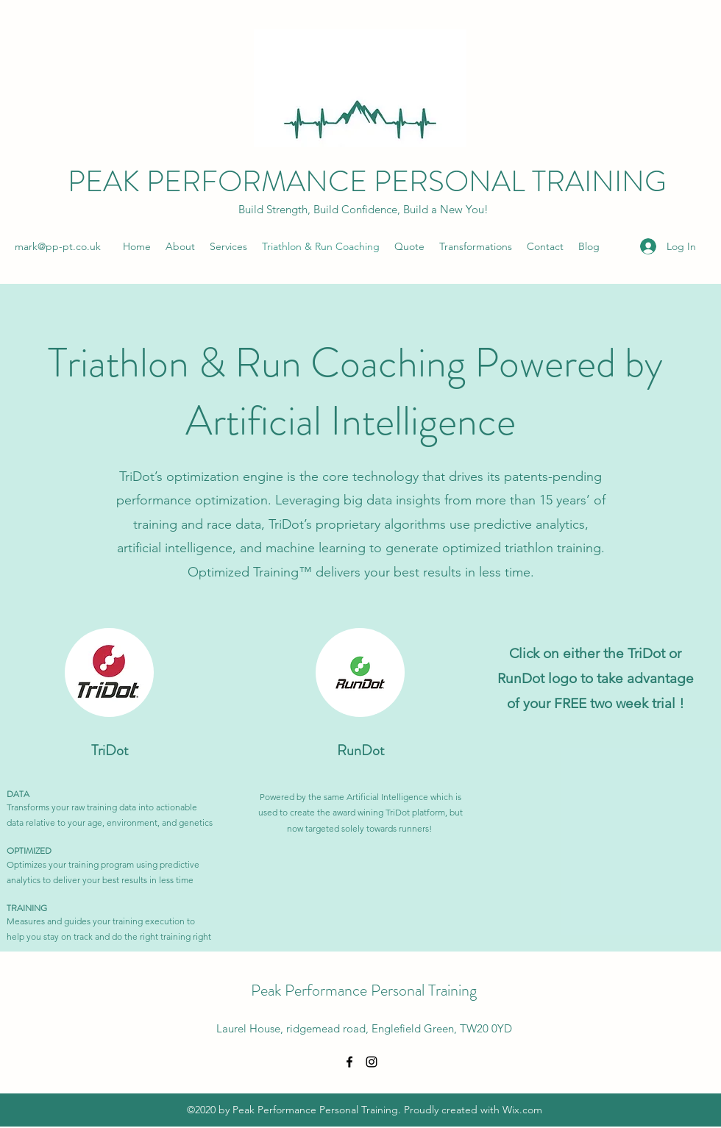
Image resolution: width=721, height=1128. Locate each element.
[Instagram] (371, 1061)
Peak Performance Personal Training (364, 990)
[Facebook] (349, 1061)
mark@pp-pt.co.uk (58, 246)
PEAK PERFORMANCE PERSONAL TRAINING (367, 181)
